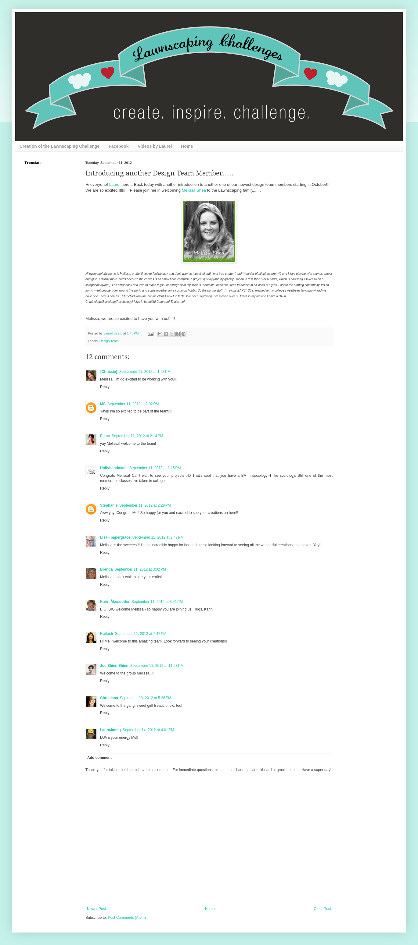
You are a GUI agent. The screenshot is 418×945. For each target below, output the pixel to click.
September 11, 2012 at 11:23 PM (157, 666)
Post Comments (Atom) (127, 917)
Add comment (99, 758)
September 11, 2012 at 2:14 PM (137, 436)
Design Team (109, 341)
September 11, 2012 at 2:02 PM (133, 404)
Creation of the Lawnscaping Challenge (59, 146)
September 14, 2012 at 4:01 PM (148, 730)
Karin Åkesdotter (115, 602)
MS (103, 404)
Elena (105, 436)
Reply (105, 387)
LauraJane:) (110, 730)
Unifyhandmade (114, 468)
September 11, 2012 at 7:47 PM (140, 634)
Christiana (109, 698)
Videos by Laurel (155, 146)
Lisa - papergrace (115, 537)
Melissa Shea (194, 190)
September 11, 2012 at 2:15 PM (155, 468)
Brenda (106, 569)
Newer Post (96, 909)
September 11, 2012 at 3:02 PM (140, 569)
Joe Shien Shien (114, 666)
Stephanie (108, 505)
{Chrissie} (108, 372)
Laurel (115, 184)
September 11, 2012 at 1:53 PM (145, 372)
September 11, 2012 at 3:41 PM (157, 602)
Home (187, 146)
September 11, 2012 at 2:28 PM (145, 505)
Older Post (322, 909)
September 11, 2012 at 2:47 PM (157, 537)
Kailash (106, 634)
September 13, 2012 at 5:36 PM (145, 698)
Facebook (118, 146)
